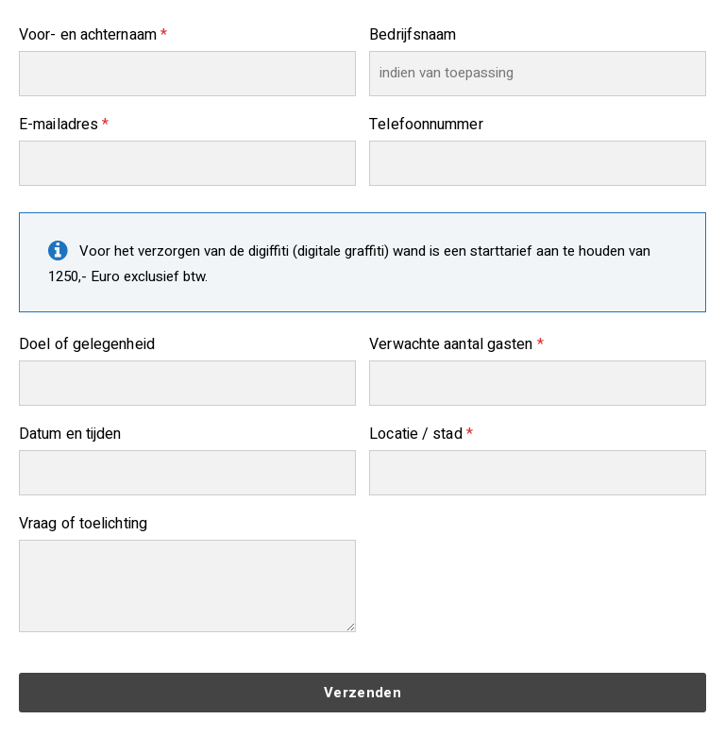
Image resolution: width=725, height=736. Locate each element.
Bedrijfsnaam (412, 35)
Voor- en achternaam (93, 35)
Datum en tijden (70, 434)
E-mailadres (64, 124)
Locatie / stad (421, 434)
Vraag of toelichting (83, 523)
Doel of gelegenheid (87, 344)
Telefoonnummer (425, 124)
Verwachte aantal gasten (456, 344)
